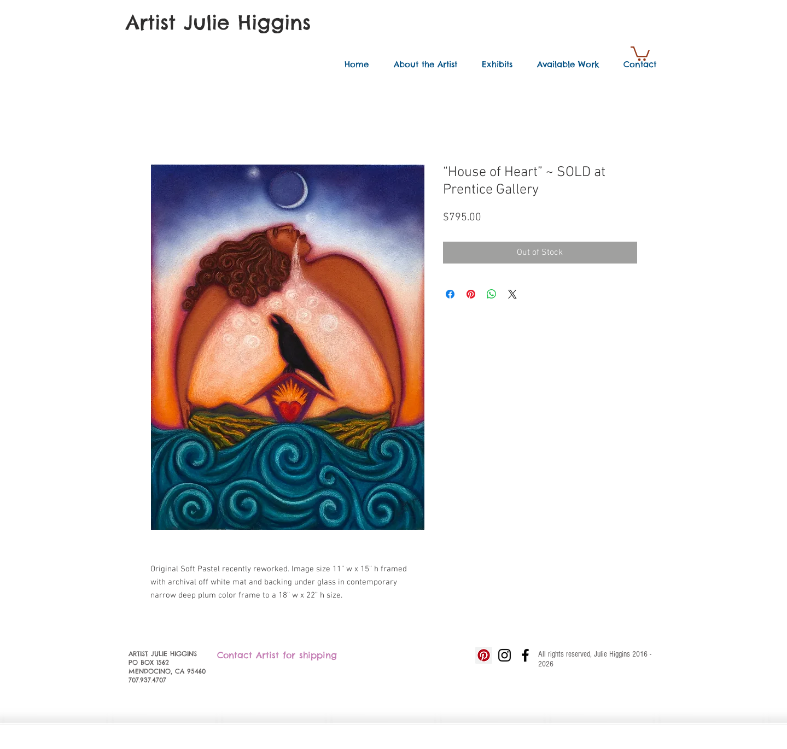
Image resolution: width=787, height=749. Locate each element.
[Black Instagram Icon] (504, 655)
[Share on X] (512, 294)
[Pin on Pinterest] (470, 294)
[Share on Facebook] (450, 294)
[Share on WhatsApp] (491, 294)
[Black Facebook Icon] (525, 655)
